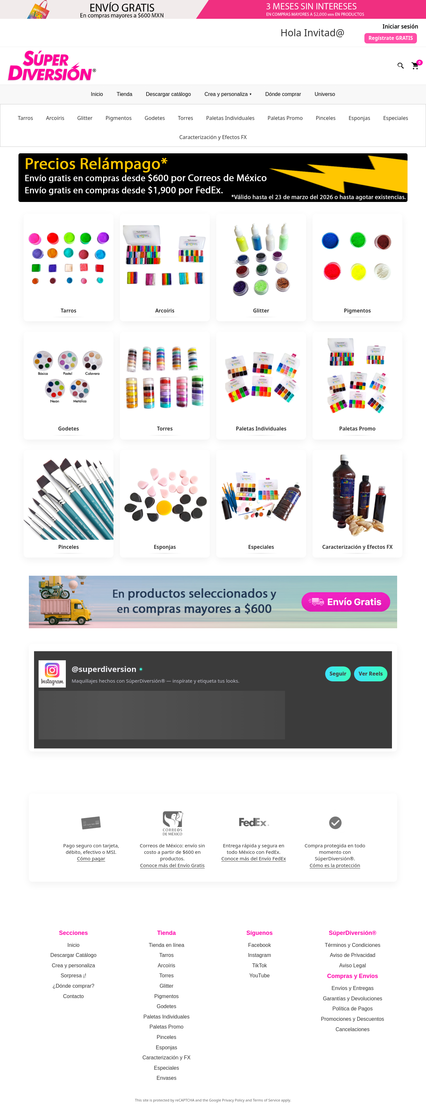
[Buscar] (401, 69)
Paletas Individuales (166, 1019)
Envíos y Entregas (353, 991)
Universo (324, 97)
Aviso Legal (352, 968)
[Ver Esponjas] (165, 506)
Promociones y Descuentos (352, 1022)
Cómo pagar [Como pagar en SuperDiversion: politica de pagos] (91, 861)
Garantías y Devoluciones (352, 1001)
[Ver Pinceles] (68, 506)
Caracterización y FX (166, 1061)
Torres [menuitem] (185, 120)
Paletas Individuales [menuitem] (230, 120)
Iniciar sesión (400, 26)
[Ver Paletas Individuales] (261, 388)
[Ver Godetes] (68, 388)
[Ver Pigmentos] (357, 270)
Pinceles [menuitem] (326, 120)
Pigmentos (166, 999)
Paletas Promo (166, 1030)
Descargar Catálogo (73, 958)
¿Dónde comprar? (73, 989)
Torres (166, 979)
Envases (166, 1081)
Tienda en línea (166, 948)
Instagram (259, 958)
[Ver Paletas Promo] (357, 388)
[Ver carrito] (415, 69)
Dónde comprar (283, 97)
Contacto (73, 999)
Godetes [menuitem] (155, 120)
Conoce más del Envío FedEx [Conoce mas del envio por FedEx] (253, 861)
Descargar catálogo (168, 97)
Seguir (338, 681)
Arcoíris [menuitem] (55, 120)
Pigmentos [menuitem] (118, 120)
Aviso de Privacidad (352, 958)
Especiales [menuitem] (395, 120)
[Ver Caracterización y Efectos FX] (357, 506)
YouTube (259, 979)
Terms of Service (266, 1103)
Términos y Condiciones (353, 948)
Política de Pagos (352, 1012)
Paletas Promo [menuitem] (285, 120)
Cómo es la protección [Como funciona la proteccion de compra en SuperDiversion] (335, 868)
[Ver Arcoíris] (165, 270)
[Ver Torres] (165, 388)
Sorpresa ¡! (73, 979)
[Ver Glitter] (261, 270)
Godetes (166, 1009)
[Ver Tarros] (68, 270)
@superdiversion (104, 676)
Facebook (259, 948)
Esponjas (166, 1050)
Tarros (166, 958)
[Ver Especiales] (261, 506)
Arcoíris (166, 968)
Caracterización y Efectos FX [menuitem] (213, 140)
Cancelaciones (353, 1032)
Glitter (166, 989)
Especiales (166, 1071)
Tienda (124, 97)
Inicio (97, 97)
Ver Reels (371, 681)
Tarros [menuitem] (25, 120)
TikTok (259, 968)
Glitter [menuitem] (84, 120)
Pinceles (166, 1040)
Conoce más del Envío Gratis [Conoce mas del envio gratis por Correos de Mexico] (172, 868)
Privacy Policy (233, 1103)
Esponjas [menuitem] (359, 120)
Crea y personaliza (226, 97)
